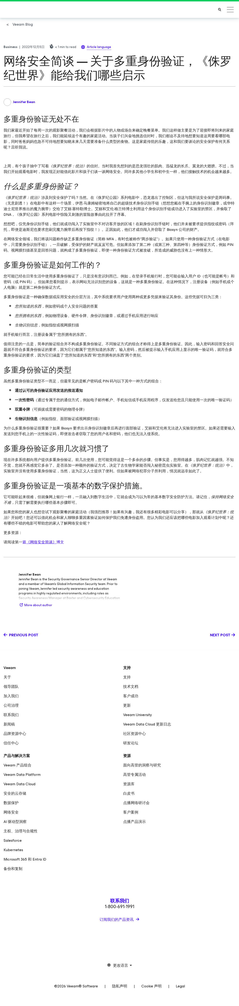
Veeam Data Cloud (19, 784)
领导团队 (11, 686)
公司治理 (11, 705)
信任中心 (11, 743)
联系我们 (11, 715)
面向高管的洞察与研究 (142, 765)
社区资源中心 (134, 733)
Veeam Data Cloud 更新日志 (147, 724)
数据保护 (11, 803)
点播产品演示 (134, 821)
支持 (127, 677)
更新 (127, 705)
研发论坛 (130, 743)
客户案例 (130, 812)
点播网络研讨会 (136, 803)
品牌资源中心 (15, 733)
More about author (35, 605)
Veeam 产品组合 (17, 765)
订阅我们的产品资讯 (117, 919)
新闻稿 (9, 724)
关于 (7, 677)
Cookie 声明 (151, 986)
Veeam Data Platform (22, 774)
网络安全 (11, 812)
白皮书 (128, 793)
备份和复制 (13, 869)
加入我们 (11, 696)
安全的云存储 (15, 793)
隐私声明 (119, 986)
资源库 (128, 784)
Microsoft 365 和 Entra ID (25, 859)
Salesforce (13, 840)
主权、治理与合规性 (21, 831)
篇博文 (43, 542)
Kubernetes (13, 850)
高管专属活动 (134, 774)
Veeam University (137, 715)
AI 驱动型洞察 (15, 821)
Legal (180, 986)
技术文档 (130, 686)
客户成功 (130, 696)
